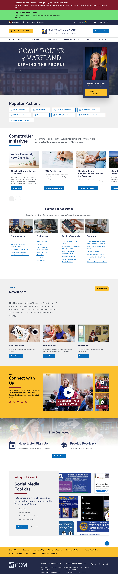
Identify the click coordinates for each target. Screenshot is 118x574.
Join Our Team (59, 456)
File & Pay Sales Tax (61, 115)
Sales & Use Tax (42, 252)
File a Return (41, 261)
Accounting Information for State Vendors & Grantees (96, 243)
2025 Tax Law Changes (20, 120)
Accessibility (39, 550)
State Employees (15, 553)
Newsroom (34, 527)
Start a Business (42, 242)
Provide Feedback (83, 443)
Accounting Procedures (18, 252)
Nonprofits (40, 244)
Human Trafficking (91, 550)
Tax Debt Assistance (62, 110)
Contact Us (13, 550)
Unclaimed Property (72, 39)
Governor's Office (72, 550)
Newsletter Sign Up (33, 443)
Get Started (22, 527)
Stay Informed (100, 31)
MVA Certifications (18, 115)
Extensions (39, 115)
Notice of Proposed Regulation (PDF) (68, 253)
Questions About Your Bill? (20, 31)
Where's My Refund (87, 110)
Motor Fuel (40, 255)
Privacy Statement (55, 550)
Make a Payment (18, 110)
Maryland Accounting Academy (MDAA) (18, 245)
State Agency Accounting (19, 249)
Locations (27, 550)
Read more (18, 17)
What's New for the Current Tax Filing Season (71, 248)
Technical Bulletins (68, 256)
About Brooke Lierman (95, 92)
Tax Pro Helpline (67, 262)
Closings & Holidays (49, 553)
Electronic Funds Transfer (95, 254)
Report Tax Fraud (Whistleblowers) (42, 248)
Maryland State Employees (20, 255)
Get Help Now (39, 110)
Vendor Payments (93, 251)
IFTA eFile (40, 258)
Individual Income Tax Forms (89, 115)
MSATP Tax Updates (69, 259)
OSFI (12, 242)
